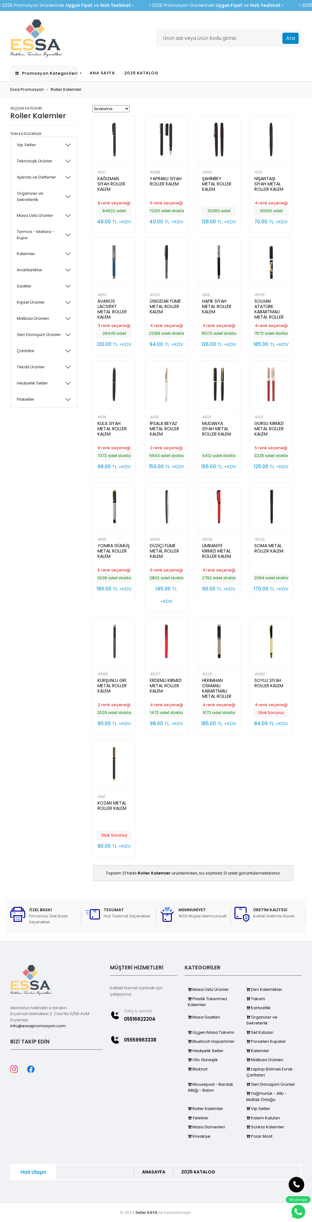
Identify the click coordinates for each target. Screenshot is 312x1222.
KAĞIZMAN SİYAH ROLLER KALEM (111, 183)
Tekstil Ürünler (31, 367)
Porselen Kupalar (266, 1041)
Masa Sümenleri (206, 1127)
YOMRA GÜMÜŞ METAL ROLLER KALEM (113, 551)
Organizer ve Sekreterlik (30, 196)
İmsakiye (199, 1136)
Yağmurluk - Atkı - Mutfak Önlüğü (266, 1096)
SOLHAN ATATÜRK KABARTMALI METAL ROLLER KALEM (269, 311)
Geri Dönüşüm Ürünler (39, 335)
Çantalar (26, 351)
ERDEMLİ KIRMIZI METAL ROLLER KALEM (166, 685)
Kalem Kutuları (263, 1118)
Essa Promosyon (27, 89)
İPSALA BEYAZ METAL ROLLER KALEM (164, 428)
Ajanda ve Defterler (36, 177)
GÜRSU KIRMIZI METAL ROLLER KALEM (269, 428)
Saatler (24, 286)
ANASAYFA (153, 1172)
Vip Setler (26, 145)
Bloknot (197, 1069)
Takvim (255, 999)
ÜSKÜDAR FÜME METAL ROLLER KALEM (165, 306)
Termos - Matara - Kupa (35, 235)
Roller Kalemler (66, 89)
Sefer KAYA (146, 1212)
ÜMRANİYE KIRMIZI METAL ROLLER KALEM (216, 551)
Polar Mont (259, 1136)
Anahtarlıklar (29, 270)
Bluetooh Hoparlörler (211, 1041)
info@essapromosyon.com (38, 1026)
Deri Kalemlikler (264, 989)
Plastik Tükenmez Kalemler (207, 1002)
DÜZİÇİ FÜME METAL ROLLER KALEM (164, 551)
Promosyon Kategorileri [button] (46, 73)
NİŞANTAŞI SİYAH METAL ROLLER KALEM (268, 183)
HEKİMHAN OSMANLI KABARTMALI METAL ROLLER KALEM (216, 691)
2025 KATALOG (141, 73)
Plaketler (26, 399)
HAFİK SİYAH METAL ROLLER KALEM (216, 306)
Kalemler (26, 254)
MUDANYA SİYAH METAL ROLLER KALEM (216, 428)
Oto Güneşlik (203, 1060)
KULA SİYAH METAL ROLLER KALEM (112, 428)
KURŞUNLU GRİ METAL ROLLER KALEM (112, 685)
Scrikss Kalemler (265, 1127)
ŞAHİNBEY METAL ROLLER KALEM (216, 183)
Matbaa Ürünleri (33, 318)
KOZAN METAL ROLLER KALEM (111, 805)
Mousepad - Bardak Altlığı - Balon (210, 1087)
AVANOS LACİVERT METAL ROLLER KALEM (112, 309)
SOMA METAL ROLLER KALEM (268, 548)
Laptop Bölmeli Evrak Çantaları (269, 1072)
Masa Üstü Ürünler (35, 215)
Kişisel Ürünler (31, 302)
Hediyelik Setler (32, 383)
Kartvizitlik (258, 1008)
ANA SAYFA (102, 73)
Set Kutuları (259, 1032)
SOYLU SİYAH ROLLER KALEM (268, 683)
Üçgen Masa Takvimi (211, 1032)
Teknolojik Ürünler (35, 161)
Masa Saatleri (204, 1017)
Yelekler (198, 1118)
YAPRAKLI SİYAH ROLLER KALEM (166, 181)
